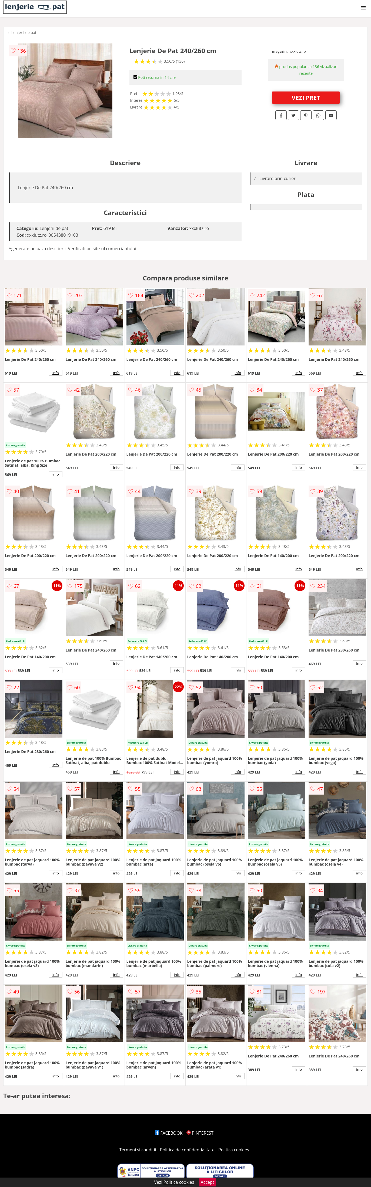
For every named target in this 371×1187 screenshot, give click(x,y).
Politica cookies (233, 1150)
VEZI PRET (306, 97)
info (55, 372)
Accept (207, 1182)
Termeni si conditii (137, 1150)
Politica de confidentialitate (187, 1150)
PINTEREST (199, 1133)
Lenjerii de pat (23, 32)
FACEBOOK (169, 1133)
